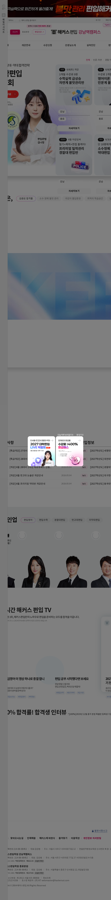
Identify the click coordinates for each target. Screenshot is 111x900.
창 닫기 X (79, 435)
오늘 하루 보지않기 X (65, 435)
